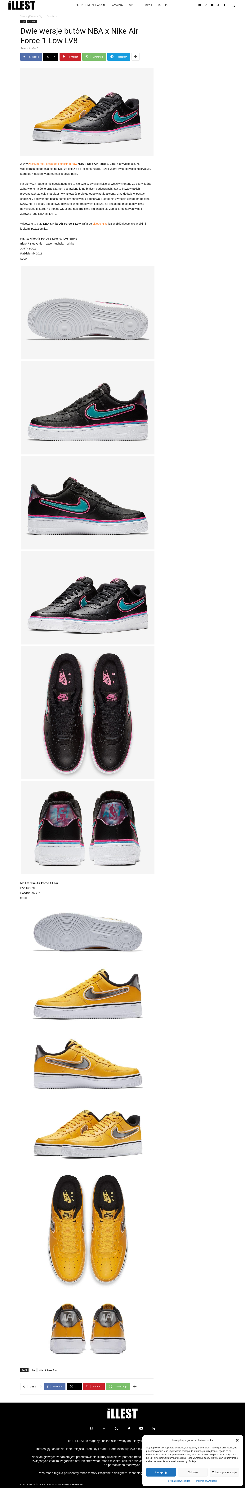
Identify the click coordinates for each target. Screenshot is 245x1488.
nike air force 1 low (48, 1370)
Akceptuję (161, 1472)
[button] (237, 1440)
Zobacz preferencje (224, 1472)
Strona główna (28, 16)
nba (33, 1370)
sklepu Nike (100, 223)
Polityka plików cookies (178, 1481)
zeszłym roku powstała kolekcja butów (53, 163)
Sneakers (32, 21)
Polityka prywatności (206, 1481)
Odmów (193, 1472)
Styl (41, 16)
